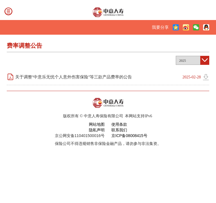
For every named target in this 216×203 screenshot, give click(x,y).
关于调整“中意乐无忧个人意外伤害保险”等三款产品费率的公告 (73, 76)
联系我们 (119, 130)
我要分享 (160, 27)
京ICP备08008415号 (129, 135)
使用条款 (119, 124)
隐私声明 (97, 130)
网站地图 (97, 124)
